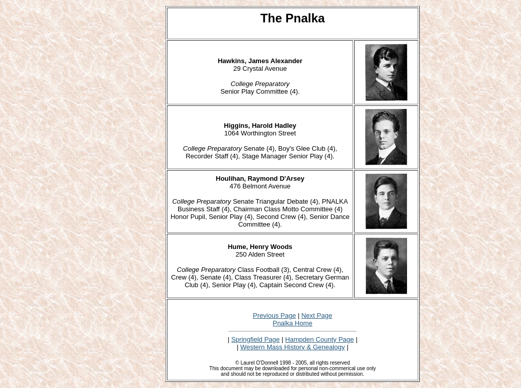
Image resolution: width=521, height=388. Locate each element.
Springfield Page (255, 339)
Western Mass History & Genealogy (292, 347)
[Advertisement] (131, 159)
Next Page (316, 315)
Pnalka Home (292, 323)
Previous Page (274, 315)
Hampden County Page (319, 339)
